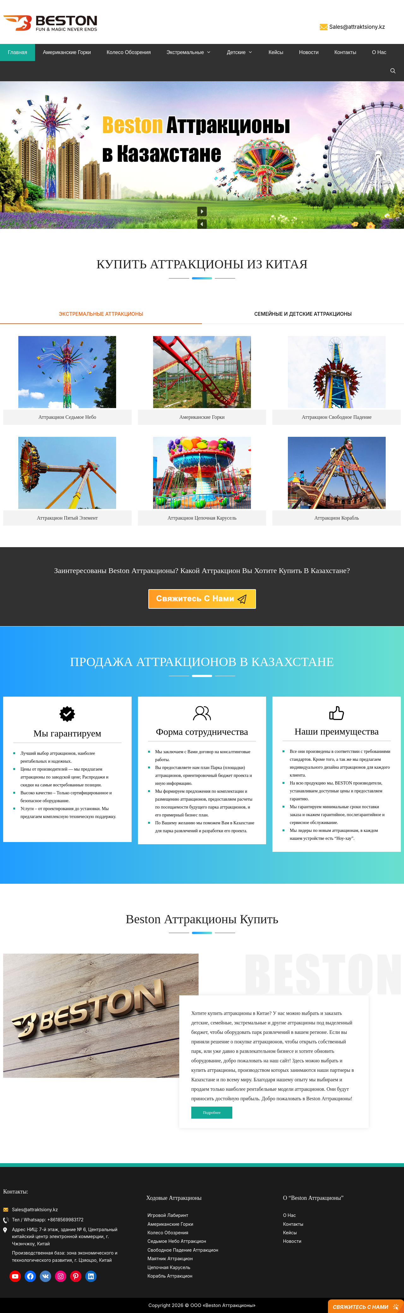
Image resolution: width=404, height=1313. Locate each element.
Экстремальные (193, 52)
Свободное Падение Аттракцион (182, 1250)
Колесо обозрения (129, 52)
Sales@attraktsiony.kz (357, 27)
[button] (202, 224)
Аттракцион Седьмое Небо (67, 417)
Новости (309, 52)
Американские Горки (67, 52)
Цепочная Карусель (168, 1267)
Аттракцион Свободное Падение (336, 417)
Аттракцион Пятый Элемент (67, 518)
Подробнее (212, 1112)
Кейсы (276, 52)
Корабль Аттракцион (169, 1276)
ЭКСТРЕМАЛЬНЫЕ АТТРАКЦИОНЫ (101, 314)
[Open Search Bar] (393, 71)
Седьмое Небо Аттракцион (176, 1241)
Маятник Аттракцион (170, 1258)
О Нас (379, 52)
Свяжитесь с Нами (360, 1307)
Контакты (345, 52)
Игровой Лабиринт (167, 1215)
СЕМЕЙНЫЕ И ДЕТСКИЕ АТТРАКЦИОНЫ (303, 314)
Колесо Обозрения (167, 1232)
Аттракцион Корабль (336, 518)
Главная (17, 52)
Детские (244, 52)
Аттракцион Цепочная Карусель (202, 518)
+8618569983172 (65, 1219)
